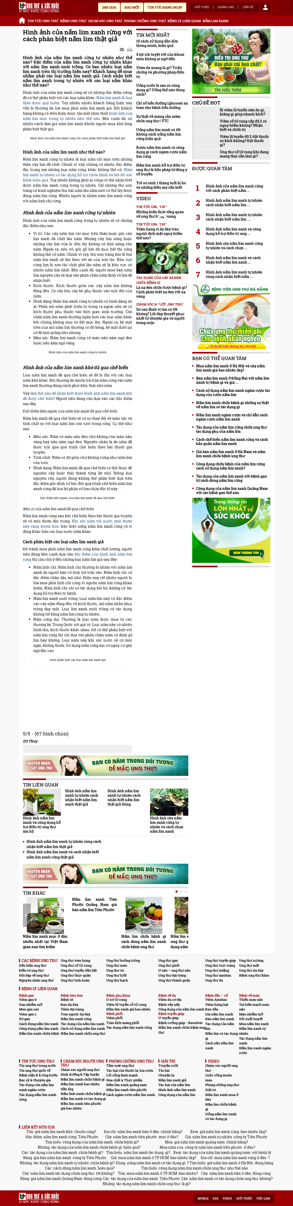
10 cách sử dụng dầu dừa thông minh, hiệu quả (157, 43)
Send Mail (122, 49)
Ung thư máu (116, 965)
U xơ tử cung (116, 999)
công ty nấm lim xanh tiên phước (213, 1147)
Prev (27, 915)
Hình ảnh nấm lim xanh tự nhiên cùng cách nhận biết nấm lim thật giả (64, 844)
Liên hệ (248, 7)
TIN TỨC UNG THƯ (43, 21)
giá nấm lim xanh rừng (219, 1131)
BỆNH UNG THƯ (73, 21)
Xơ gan (24, 1018)
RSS (216, 1198)
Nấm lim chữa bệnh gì (220, 1107)
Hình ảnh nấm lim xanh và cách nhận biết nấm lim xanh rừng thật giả (63, 854)
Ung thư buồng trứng (123, 960)
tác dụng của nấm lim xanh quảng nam (216, 1152)
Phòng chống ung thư (222, 1084)
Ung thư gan (168, 960)
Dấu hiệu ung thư (32, 965)
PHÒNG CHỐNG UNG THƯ (145, 21)
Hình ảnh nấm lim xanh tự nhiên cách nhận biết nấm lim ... (234, 202)
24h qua (109, 7)
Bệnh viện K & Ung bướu (38, 1075)
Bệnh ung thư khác (254, 975)
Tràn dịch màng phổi (122, 1022)
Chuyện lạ (166, 1075)
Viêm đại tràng (72, 1009)
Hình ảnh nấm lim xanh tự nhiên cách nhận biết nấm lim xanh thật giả (81, 797)
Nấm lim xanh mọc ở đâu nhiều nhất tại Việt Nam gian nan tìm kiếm (45, 941)
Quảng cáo (226, 7)
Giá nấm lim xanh (219, 1014)
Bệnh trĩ (67, 999)
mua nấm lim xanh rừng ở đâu (240, 1157)
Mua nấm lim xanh (254, 1023)
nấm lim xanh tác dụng (143, 1152)
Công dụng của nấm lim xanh (181, 1009)
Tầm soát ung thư (120, 1065)
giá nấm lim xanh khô (53, 1131)
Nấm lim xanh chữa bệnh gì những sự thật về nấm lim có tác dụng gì (232, 405)
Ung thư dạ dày (251, 970)
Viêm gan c (27, 1014)
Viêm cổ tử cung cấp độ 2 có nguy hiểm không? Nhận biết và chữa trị (243, 125)
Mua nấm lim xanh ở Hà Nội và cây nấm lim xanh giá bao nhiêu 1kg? (230, 368)
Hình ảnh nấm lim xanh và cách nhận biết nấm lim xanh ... (233, 259)
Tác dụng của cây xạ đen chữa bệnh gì (158, 280)
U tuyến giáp (168, 1017)
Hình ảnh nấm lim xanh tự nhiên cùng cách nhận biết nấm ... (234, 274)
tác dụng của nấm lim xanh (53, 1152)
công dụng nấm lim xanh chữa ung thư (192, 1168)
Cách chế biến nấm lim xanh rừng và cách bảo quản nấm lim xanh (232, 441)
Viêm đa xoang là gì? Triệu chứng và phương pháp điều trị (160, 72)
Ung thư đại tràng (172, 975)
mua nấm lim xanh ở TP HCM (143, 1157)
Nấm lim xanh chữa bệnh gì (82, 1079)
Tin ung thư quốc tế (34, 1070)
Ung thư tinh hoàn (75, 980)
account (265, 7)
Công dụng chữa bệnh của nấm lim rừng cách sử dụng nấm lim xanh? (230, 466)
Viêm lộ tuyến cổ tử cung (126, 1004)
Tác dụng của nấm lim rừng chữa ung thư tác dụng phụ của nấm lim (231, 429)
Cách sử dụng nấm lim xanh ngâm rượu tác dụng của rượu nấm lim (233, 392)
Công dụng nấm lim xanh (38, 1028)
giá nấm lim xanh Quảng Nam (56, 1178)
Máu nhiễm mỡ (251, 1014)
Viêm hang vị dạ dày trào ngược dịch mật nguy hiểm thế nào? (159, 233)
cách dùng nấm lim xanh (74, 1168)
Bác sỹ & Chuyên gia (35, 1080)
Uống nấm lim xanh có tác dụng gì (220, 1116)
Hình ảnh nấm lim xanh (177, 1089)
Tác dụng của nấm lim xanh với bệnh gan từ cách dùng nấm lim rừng (231, 478)
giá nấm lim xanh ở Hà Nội (230, 1162)
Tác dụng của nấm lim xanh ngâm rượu (36, 1087)
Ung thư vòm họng (75, 960)
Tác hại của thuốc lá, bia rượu (129, 1070)
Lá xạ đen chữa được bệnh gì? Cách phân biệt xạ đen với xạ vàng (161, 292)
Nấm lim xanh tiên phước (126, 1089)
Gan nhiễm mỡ (30, 1004)
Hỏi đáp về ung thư (34, 975)
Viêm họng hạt (216, 1004)
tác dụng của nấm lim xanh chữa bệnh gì (87, 1147)
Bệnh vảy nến (169, 1004)
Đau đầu (211, 1009)
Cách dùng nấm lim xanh (38, 1023)
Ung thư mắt (249, 965)
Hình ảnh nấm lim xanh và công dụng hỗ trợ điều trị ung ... (233, 231)
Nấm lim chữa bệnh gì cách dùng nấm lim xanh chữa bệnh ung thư (143, 941)
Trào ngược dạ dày (75, 1014)
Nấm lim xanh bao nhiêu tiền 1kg (80, 1086)
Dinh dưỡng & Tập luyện (80, 1074)
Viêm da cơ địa (170, 999)
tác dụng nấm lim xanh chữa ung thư (148, 1183)
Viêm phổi (114, 1017)
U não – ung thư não (174, 970)
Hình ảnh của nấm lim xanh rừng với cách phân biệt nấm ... (234, 188)
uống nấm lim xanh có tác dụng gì (156, 1162)
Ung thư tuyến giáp (220, 960)
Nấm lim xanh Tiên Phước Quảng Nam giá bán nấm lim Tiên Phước (94, 904)
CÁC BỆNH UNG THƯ (40, 960)
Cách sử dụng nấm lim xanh (83, 1028)
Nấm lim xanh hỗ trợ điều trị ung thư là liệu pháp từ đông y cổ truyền (162, 169)
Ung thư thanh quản (174, 980)
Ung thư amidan (218, 975)
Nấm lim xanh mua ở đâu (221, 1097)
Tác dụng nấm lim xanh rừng (129, 1027)
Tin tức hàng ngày (165, 7)
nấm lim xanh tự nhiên (212, 1136)
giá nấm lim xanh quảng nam (199, 1142)
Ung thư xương (251, 960)
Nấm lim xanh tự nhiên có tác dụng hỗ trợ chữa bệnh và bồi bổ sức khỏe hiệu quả (77, 174)
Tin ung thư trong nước (37, 1065)
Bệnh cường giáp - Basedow (180, 1022)
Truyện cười (168, 1065)
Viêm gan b (28, 999)
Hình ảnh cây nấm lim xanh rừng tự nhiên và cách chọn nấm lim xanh (166, 824)
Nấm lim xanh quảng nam (126, 1084)
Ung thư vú (115, 970)
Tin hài (164, 1070)
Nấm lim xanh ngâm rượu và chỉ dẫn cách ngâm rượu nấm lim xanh (232, 417)
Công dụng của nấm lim (176, 1094)
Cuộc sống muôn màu (218, 1077)
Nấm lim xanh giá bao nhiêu (128, 1009)
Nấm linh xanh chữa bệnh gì (83, 1093)
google (129, 49)
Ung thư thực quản (76, 975)
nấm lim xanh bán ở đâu (138, 1131)
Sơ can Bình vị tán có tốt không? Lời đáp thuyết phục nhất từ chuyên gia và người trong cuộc (160, 316)
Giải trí (210, 1089)
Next (184, 915)
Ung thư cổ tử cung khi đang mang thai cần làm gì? (244, 154)
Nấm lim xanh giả (172, 1080)
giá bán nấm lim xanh (52, 1157)
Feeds (227, 1198)
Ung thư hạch (117, 980)
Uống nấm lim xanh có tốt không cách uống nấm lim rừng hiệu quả (158, 134)
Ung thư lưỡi (116, 975)
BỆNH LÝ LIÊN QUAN (184, 21)
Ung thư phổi (168, 965)
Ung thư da (214, 980)
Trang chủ (23, 19)
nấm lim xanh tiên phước (135, 1136)
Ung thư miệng (217, 970)
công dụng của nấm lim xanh (88, 1142)
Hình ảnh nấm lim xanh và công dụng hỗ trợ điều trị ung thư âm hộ (42, 824)
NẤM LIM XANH (215, 21)
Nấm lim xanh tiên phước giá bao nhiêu (81, 1106)
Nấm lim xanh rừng (76, 1018)
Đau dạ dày (69, 1004)
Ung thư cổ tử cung (76, 965)
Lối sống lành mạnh (122, 1075)
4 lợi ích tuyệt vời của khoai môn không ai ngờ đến (160, 56)
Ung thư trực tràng (220, 965)
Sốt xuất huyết (251, 1018)
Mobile (203, 1198)
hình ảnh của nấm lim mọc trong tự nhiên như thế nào (77, 116)
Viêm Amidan (216, 999)
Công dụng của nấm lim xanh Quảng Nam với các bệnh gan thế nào (232, 490)
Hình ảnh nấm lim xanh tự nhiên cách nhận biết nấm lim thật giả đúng (124, 797)
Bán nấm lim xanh (219, 1018)
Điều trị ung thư (31, 970)
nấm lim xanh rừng (60, 1136)
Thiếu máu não (251, 999)
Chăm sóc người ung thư (80, 1069)
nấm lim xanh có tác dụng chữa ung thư (224, 1178)
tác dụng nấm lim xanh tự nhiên (61, 1162)
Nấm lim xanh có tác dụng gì (83, 1098)
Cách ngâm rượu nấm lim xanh (130, 1094)
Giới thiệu (202, 7)
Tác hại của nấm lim (174, 1084)
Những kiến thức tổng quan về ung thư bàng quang (160, 214)
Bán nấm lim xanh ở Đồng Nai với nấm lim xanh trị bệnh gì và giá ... (232, 380)
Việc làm (263, 1198)
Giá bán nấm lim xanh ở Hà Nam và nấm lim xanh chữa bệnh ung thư (230, 454)
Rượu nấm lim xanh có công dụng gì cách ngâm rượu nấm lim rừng (161, 152)
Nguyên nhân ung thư (36, 980)
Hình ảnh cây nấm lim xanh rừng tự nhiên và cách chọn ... (234, 245)
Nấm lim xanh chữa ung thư (83, 1033)
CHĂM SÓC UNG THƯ (105, 21)
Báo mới (131, 7)
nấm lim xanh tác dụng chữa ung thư (62, 1173)
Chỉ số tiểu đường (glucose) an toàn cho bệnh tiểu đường (162, 105)
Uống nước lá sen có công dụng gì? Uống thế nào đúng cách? (160, 89)
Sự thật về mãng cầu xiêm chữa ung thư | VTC (158, 118)
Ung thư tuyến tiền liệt (79, 970)
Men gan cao (29, 1009)
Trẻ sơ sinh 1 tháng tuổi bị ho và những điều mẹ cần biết (161, 185)
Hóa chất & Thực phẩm (124, 1080)
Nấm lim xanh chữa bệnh (39, 1033)
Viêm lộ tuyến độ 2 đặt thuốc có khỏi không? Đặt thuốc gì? (244, 141)
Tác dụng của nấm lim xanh (82, 1023)
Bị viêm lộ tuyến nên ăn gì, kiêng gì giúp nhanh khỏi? (242, 112)
